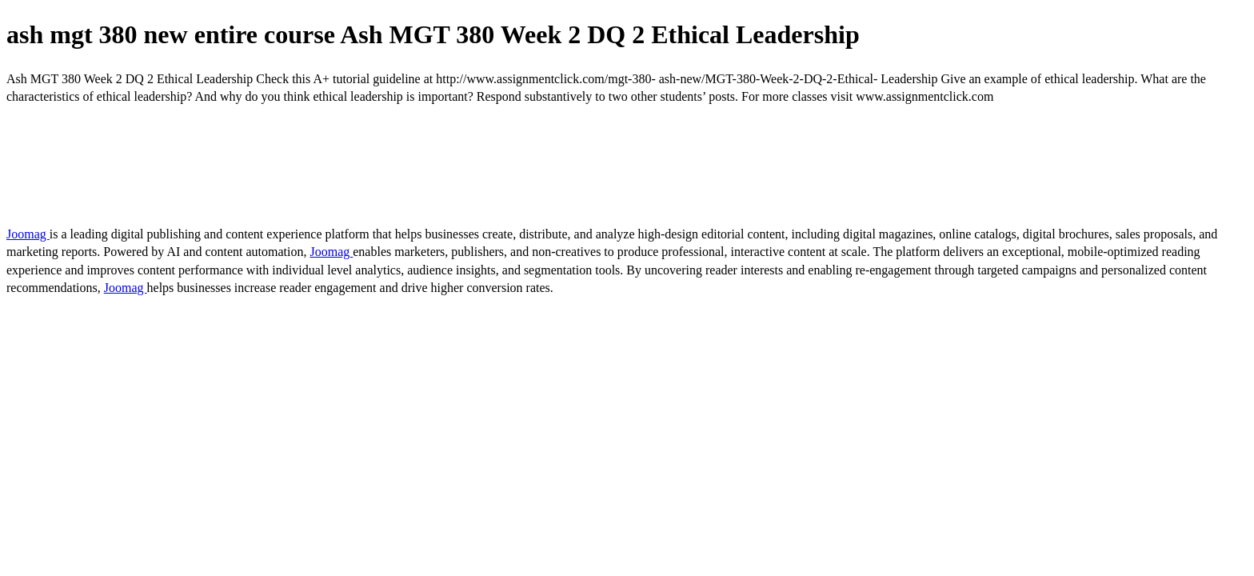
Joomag (28, 234)
